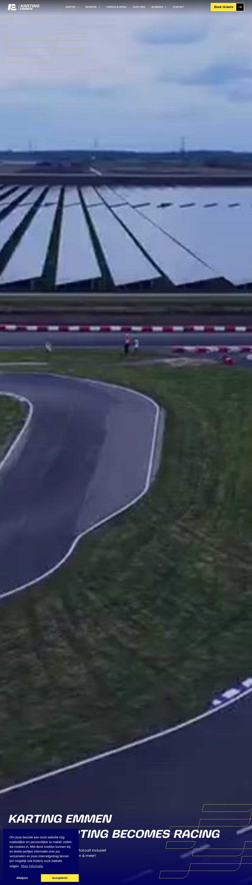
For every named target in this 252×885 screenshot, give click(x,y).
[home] (23, 7)
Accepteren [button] (60, 877)
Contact (178, 7)
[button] (72, 7)
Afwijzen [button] (22, 877)
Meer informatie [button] (32, 866)
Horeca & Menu (116, 7)
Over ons (139, 7)
